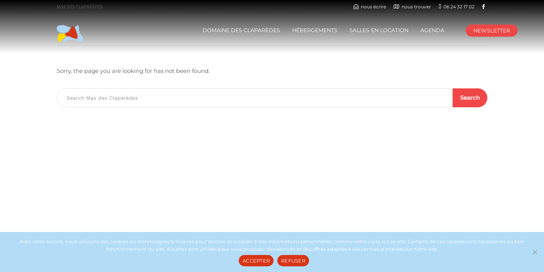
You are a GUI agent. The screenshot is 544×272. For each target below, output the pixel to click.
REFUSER (293, 261)
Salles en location (378, 30)
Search (470, 97)
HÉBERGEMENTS (314, 30)
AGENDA (432, 30)
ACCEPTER (256, 261)
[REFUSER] (534, 252)
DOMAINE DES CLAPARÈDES (241, 30)
